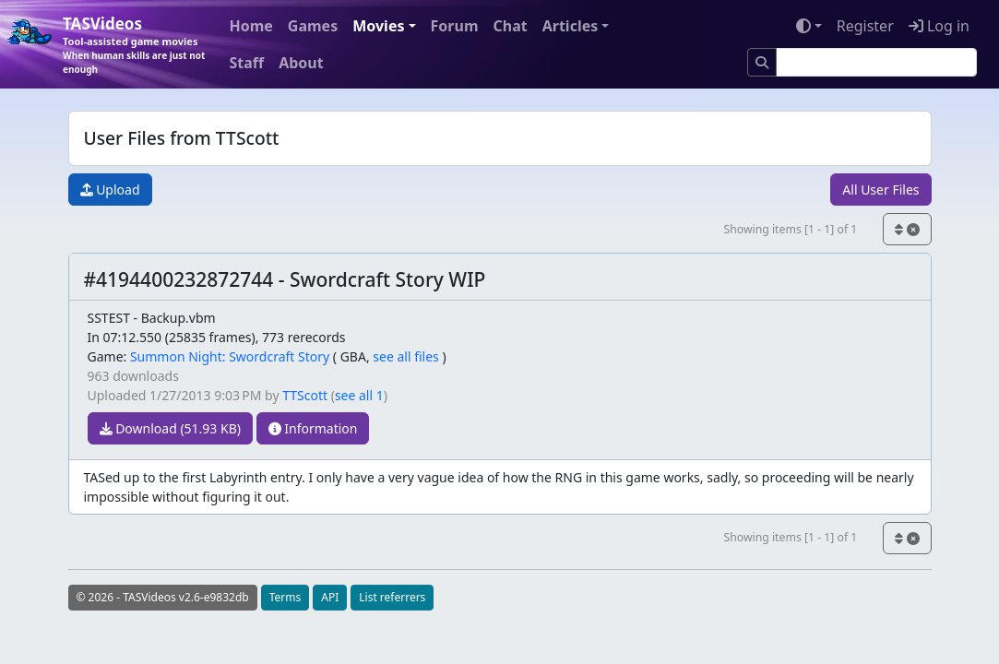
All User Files (880, 189)
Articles (570, 26)
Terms (285, 597)
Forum (455, 26)
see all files (406, 356)
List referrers (392, 597)
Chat (510, 26)
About (301, 63)
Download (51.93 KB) (170, 428)
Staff (246, 63)
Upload (110, 189)
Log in (939, 26)
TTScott (304, 395)
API (330, 597)
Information (313, 428)
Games (313, 26)
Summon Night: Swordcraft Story (229, 356)
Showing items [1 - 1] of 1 (790, 229)
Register (865, 26)
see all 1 (359, 395)
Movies (378, 26)
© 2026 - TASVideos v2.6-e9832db (163, 597)
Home (250, 26)
